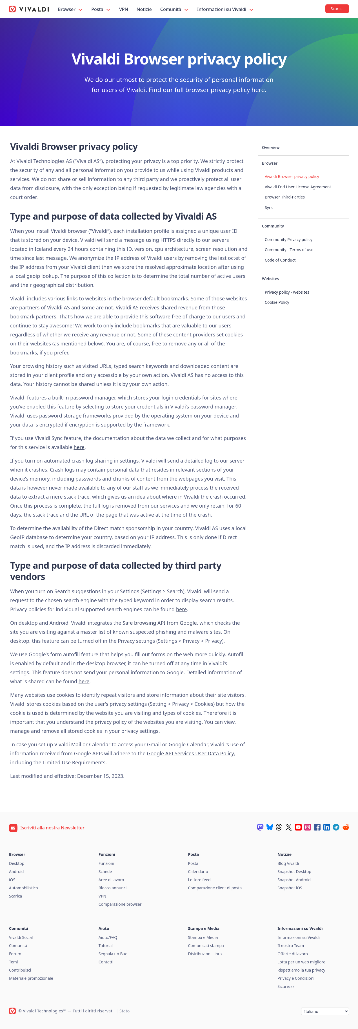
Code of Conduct (280, 260)
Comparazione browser (120, 904)
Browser (70, 9)
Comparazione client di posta (215, 887)
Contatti (106, 962)
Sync (269, 207)
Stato (124, 1011)
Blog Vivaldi (288, 863)
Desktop (16, 863)
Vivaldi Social (21, 937)
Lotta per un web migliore (301, 962)
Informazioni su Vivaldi (225, 9)
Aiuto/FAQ (108, 937)
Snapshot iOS (289, 887)
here (79, 447)
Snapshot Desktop (294, 871)
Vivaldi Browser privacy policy (292, 176)
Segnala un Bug (113, 953)
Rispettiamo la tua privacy (301, 970)
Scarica (15, 896)
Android (16, 871)
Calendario (198, 871)
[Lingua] (325, 1011)
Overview (271, 147)
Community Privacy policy (288, 239)
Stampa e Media (203, 937)
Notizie (144, 9)
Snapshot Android (294, 879)
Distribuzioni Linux (205, 953)
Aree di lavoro (111, 879)
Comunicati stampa (206, 945)
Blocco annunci (113, 887)
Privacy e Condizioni (295, 978)
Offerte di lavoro (292, 953)
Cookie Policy (277, 302)
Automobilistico (23, 887)
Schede (105, 871)
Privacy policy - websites (287, 292)
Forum (15, 953)
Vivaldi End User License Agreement (298, 186)
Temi (13, 962)
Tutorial (106, 945)
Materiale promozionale (31, 978)
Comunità (174, 9)
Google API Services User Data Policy (190, 753)
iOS (12, 879)
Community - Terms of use (289, 249)
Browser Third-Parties (285, 197)
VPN (123, 9)
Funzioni (106, 863)
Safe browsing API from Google (160, 622)
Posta (101, 9)
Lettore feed (199, 879)
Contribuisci (20, 970)
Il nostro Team (290, 945)
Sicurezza (286, 986)
